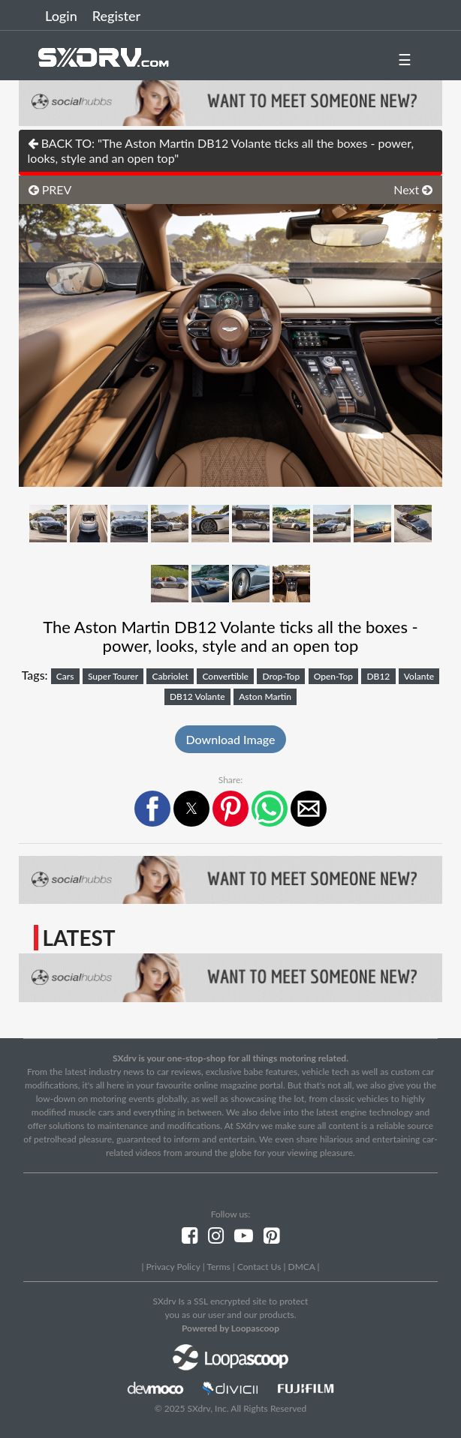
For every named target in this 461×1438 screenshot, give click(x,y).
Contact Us (259, 1266)
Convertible (225, 676)
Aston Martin (265, 696)
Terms (218, 1266)
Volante (419, 676)
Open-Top (333, 676)
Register (116, 16)
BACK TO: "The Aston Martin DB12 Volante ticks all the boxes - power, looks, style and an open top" (221, 150)
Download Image (231, 739)
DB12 (378, 676)
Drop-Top (281, 676)
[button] (152, 809)
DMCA (301, 1266)
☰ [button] (404, 59)
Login (61, 16)
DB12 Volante (197, 696)
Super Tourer (113, 676)
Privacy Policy (173, 1266)
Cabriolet (170, 676)
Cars (65, 676)
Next (412, 189)
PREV (50, 189)
